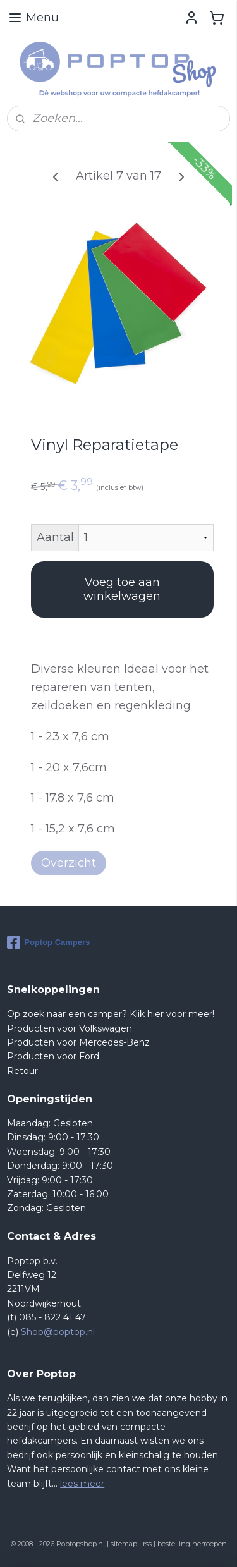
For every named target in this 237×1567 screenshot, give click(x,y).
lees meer (82, 1483)
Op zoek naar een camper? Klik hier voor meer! (110, 1014)
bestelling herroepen (192, 1543)
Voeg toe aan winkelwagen (122, 589)
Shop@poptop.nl (58, 1332)
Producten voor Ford (53, 1056)
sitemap (124, 1543)
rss (147, 1543)
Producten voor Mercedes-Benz (78, 1042)
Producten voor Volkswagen (69, 1028)
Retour (22, 1070)
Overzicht (68, 862)
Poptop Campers (48, 942)
